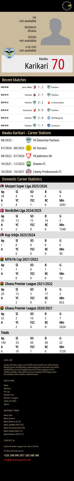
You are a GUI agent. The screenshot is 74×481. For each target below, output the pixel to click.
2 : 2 (40, 102)
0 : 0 (40, 110)
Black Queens (9, 418)
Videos (6, 404)
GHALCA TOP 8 (10, 400)
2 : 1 (40, 95)
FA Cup (7, 391)
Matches (7, 388)
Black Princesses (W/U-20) (14, 427)
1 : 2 (40, 87)
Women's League (11, 397)
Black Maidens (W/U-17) (14, 434)
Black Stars (8, 415)
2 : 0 (40, 118)
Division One (9, 394)
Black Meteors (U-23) (12, 421)
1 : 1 (40, 125)
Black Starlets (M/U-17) (13, 430)
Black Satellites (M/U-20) (13, 424)
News (6, 385)
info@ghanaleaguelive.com (17, 460)
